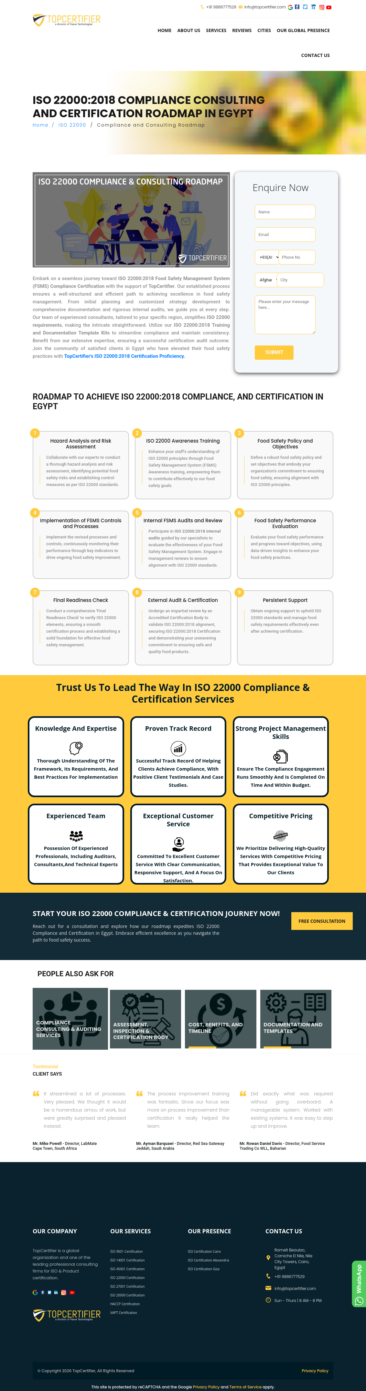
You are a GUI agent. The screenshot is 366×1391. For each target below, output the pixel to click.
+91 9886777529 (221, 7)
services (216, 30)
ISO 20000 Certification (127, 1295)
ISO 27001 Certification (127, 1286)
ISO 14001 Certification (127, 1260)
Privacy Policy (315, 1371)
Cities (264, 30)
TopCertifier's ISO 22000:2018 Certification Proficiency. (124, 356)
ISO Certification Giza (204, 1269)
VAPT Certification (123, 1312)
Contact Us (315, 55)
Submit (274, 352)
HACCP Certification (125, 1304)
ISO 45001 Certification (127, 1269)
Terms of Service (246, 1387)
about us (188, 30)
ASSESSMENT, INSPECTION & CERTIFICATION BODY (140, 1031)
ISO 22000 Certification (127, 1277)
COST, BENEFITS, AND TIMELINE (215, 1028)
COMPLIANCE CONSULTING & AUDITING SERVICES (68, 1029)
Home (165, 30)
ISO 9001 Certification (126, 1251)
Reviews (242, 30)
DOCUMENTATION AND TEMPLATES (293, 1028)
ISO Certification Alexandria (208, 1260)
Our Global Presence (303, 30)
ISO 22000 (72, 125)
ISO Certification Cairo (204, 1251)
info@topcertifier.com (262, 7)
